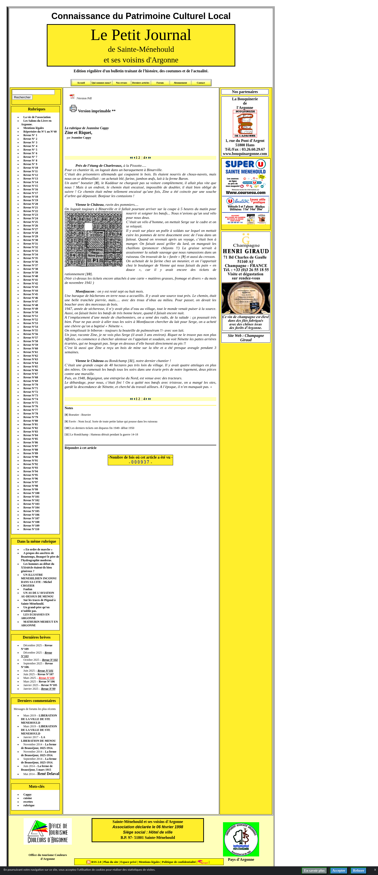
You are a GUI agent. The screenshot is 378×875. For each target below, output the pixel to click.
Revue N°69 (30, 381)
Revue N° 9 (30, 164)
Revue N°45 (30, 294)
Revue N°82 (30, 428)
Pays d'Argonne (241, 859)
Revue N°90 (30, 457)
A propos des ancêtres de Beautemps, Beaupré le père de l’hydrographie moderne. (40, 556)
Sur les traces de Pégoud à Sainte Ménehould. (38, 601)
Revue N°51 (30, 316)
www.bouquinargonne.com (245, 154)
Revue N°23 (30, 214)
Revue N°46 (30, 298)
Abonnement (180, 82)
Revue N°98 (30, 486)
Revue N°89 (30, 453)
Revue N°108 (31, 522)
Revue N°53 (30, 323)
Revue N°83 (30, 431)
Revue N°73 (30, 395)
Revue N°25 (30, 222)
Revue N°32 (30, 247)
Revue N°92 (30, 464)
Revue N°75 (30, 402)
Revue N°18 (30, 196)
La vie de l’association (37, 117)
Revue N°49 (30, 308)
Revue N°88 (30, 449)
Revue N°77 (30, 410)
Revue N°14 (30, 182)
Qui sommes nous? (101, 82)
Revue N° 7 (30, 157)
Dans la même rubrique (36, 541)
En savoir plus (314, 870)
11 (131, 361)
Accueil (81, 82)
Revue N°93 (30, 467)
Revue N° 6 (30, 153)
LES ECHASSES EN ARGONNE (35, 616)
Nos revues (121, 82)
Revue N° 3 (30, 142)
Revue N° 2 (30, 138)
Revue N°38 (30, 269)
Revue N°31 (30, 243)
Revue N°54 (30, 326)
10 (88, 274)
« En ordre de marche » (38, 549)
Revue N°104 (31, 507)
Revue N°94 (30, 471)
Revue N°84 (30, 435)
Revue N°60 (30, 348)
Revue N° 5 (30, 149)
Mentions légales (33, 128)
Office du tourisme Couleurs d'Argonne (47, 857)
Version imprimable (90, 111)
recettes (28, 801)
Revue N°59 (30, 345)
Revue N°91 (30, 460)
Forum (159, 82)
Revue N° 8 (30, 160)
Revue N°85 (30, 439)
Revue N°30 (30, 240)
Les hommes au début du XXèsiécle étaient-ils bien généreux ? (37, 567)
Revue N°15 (30, 185)
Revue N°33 (30, 251)
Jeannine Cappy (81, 137)
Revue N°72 (30, 392)
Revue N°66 (30, 370)
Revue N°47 (30, 301)
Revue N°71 (30, 388)
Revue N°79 (30, 417)
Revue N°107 (31, 518)
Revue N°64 (30, 363)
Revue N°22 (30, 211)
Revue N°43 (30, 287)
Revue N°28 (30, 232)
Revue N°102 (31, 500)
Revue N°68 (30, 377)
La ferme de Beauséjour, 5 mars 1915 (37, 767)
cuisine (27, 798)
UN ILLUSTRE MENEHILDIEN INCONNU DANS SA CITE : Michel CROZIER (39, 580)
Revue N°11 (30, 171)
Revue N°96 (30, 478)
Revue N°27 (30, 229)
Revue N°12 (30, 175)
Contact (201, 82)
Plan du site (111, 862)
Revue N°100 (31, 493)
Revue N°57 (30, 337)
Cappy (27, 794)
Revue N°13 (30, 178)
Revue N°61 (30, 352)
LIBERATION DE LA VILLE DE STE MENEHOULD (39, 719)
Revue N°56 (30, 334)
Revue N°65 (30, 366)
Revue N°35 (30, 258)
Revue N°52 (30, 319)
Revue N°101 (31, 496)
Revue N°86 (30, 442)
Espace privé (128, 862)
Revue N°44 (30, 290)
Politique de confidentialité (178, 862)
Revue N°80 (30, 420)
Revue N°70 (30, 384)
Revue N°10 (30, 167)
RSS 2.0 (94, 862)
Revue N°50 (30, 312)
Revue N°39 (30, 272)
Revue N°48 (30, 305)
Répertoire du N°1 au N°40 (40, 131)
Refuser (358, 870)
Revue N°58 (30, 341)
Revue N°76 (30, 406)
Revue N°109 (31, 525)
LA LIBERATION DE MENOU (38, 738)
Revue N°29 (30, 236)
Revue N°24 (30, 218)
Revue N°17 (30, 193)
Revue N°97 (30, 482)
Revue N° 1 (30, 135)
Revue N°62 (30, 355)
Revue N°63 (30, 359)
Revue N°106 (31, 514)
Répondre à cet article (80, 448)
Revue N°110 (31, 529)
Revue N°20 (30, 204)
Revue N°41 (30, 279)
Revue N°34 (30, 254)
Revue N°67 (30, 373)
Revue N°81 (30, 424)
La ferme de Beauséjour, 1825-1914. (38, 746)
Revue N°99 (30, 489)
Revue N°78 (30, 413)
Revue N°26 (30, 225)
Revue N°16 (30, 189)
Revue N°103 (31, 504)
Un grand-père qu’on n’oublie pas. (35, 609)
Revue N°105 (31, 511)
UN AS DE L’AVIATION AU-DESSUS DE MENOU (37, 594)
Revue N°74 (30, 399)
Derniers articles (140, 82)
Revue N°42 (30, 283)
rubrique (28, 805)
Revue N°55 (30, 330)
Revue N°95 (30, 475)
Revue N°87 (30, 446)
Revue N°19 (30, 200)
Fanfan (27, 589)
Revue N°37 (30, 265)
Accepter (338, 870)
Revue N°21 (30, 207)
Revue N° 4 (30, 146)
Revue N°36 (30, 261)
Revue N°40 (30, 276)
